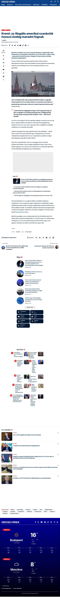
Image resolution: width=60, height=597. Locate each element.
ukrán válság (20, 509)
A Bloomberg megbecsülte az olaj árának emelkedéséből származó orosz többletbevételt (19, 388)
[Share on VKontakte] (15, 45)
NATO (45, 511)
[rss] (23, 326)
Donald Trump (38, 511)
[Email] (20, 45)
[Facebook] (23, 312)
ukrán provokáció (14, 513)
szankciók (18, 231)
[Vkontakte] (23, 321)
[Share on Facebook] (9, 45)
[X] (36, 312)
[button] (49, 1)
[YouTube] (41, 522)
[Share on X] (12, 45)
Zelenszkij (29, 511)
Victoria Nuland (28, 231)
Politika (3, 30)
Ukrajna (35, 509)
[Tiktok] (36, 317)
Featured (8, 30)
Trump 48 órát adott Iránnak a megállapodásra (26, 445)
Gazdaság (5, 511)
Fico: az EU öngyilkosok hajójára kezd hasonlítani (27, 435)
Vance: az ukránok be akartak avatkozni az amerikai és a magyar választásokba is (33, 281)
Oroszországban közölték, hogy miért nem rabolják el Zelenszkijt (33, 355)
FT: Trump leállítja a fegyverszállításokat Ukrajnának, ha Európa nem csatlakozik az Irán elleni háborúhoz (18, 398)
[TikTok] (48, 522)
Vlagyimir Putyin (48, 509)
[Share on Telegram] (17, 45)
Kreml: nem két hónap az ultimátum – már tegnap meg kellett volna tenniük (34, 366)
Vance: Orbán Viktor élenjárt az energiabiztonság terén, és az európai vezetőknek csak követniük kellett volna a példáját (37, 181)
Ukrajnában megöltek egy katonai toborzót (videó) (20, 363)
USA (22, 231)
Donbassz (52, 511)
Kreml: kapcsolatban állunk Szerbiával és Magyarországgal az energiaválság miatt (33, 290)
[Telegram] (36, 321)
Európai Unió (21, 511)
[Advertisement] (30, 17)
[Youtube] (23, 317)
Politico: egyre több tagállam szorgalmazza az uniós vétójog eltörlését (33, 299)
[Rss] (57, 522)
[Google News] (45, 522)
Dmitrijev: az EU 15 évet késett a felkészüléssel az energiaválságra (32, 478)
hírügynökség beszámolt (22, 212)
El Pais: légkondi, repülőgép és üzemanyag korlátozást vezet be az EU (33, 195)
